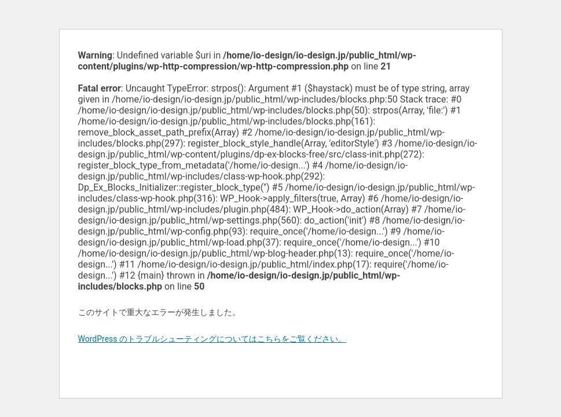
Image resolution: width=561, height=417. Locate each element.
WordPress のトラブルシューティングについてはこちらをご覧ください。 (212, 338)
